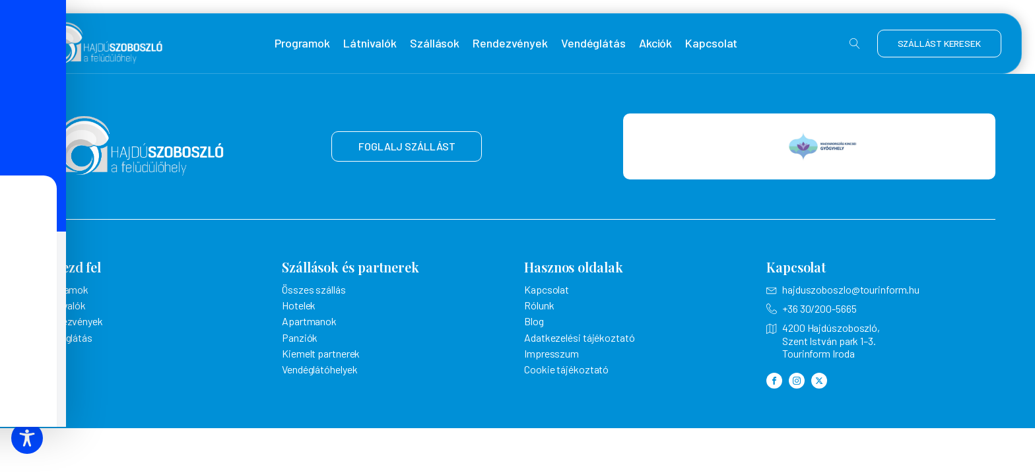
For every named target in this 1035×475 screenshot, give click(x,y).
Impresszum (551, 353)
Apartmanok (309, 321)
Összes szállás (314, 289)
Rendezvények (510, 43)
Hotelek (299, 305)
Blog (534, 321)
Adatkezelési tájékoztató (579, 337)
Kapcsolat (711, 43)
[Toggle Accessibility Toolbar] (27, 438)
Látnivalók (370, 43)
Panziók (299, 337)
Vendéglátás (593, 43)
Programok (302, 43)
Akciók (655, 43)
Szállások (434, 43)
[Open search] (855, 43)
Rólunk (539, 305)
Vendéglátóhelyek (319, 369)
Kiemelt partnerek (321, 353)
